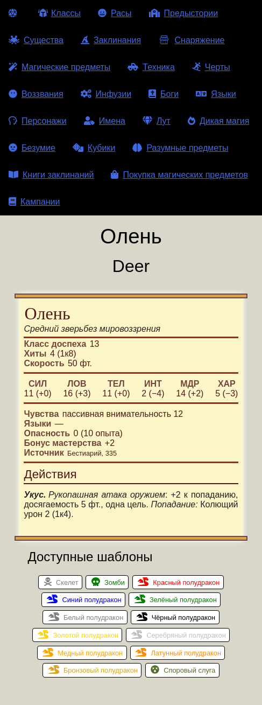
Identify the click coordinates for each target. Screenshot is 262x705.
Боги (163, 94)
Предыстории (183, 13)
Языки (216, 94)
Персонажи (38, 120)
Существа (36, 40)
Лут (157, 120)
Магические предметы (59, 67)
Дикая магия (218, 120)
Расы (115, 13)
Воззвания (36, 94)
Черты (211, 67)
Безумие (32, 147)
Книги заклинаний (51, 174)
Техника (151, 67)
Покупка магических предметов (179, 174)
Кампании (34, 201)
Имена (104, 120)
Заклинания (111, 40)
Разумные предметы (180, 147)
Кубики (94, 147)
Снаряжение (191, 40)
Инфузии (106, 94)
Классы (59, 13)
